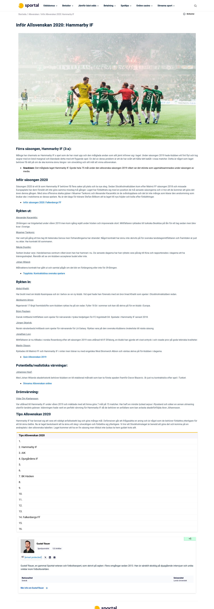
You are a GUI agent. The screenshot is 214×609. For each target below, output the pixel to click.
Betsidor (66, 5)
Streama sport (165, 5)
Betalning (108, 5)
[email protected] (33, 557)
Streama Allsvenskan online (37, 383)
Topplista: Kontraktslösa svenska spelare (44, 273)
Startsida (22, 14)
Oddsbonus (49, 5)
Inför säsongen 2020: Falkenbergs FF (42, 202)
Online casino (143, 5)
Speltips (125, 5)
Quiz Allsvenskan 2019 (34, 357)
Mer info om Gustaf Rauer (34, 588)
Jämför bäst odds (87, 5)
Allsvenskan (34, 14)
